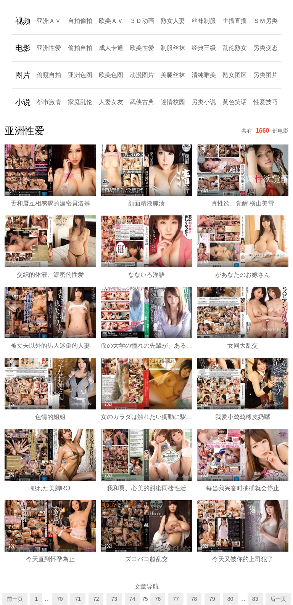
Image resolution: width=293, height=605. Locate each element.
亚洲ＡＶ (49, 21)
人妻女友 (111, 102)
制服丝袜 (173, 48)
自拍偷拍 (80, 21)
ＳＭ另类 (265, 21)
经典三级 (204, 48)
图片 (23, 75)
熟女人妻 (173, 21)
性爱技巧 (265, 102)
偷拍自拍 (80, 48)
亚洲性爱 (49, 48)
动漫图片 (142, 75)
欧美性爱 (142, 48)
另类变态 (265, 48)
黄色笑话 (234, 102)
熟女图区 (234, 75)
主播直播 (234, 21)
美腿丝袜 (173, 75)
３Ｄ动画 (142, 21)
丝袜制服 (204, 21)
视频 (23, 21)
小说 (23, 102)
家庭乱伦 (80, 102)
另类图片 (265, 75)
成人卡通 (111, 48)
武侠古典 (142, 102)
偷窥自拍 (49, 75)
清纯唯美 (204, 75)
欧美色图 (111, 75)
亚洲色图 (80, 75)
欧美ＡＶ (111, 21)
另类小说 (204, 102)
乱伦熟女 (234, 48)
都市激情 (49, 102)
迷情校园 (173, 102)
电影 (23, 48)
